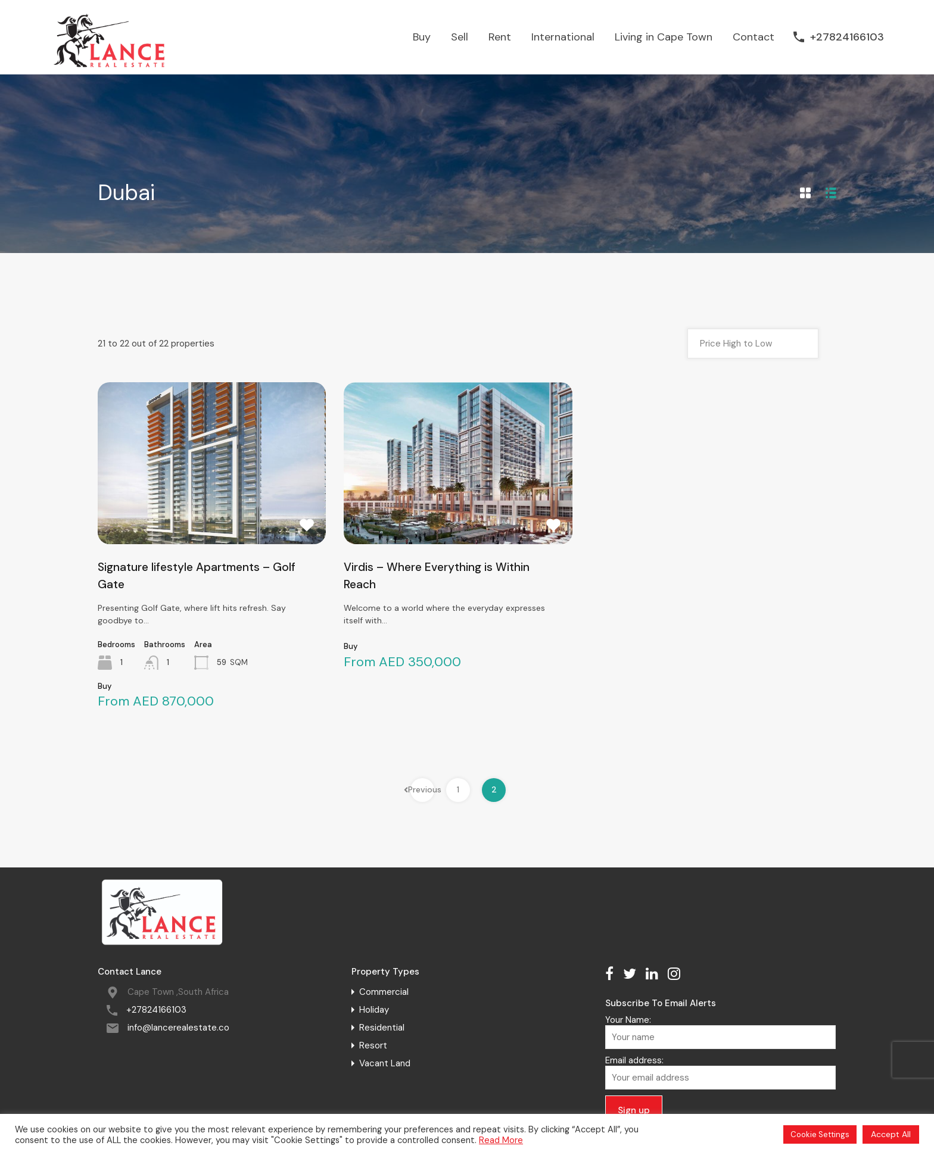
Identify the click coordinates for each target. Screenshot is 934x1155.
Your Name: (720, 1031)
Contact (753, 37)
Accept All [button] (891, 1134)
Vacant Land (384, 1063)
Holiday (374, 1010)
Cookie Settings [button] (819, 1134)
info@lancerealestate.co (178, 1028)
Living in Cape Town (663, 37)
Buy (422, 37)
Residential (381, 1028)
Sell (459, 37)
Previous (422, 789)
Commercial (384, 992)
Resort (373, 1045)
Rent (499, 37)
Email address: (720, 1072)
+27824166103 (847, 37)
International (562, 37)
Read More (501, 1140)
